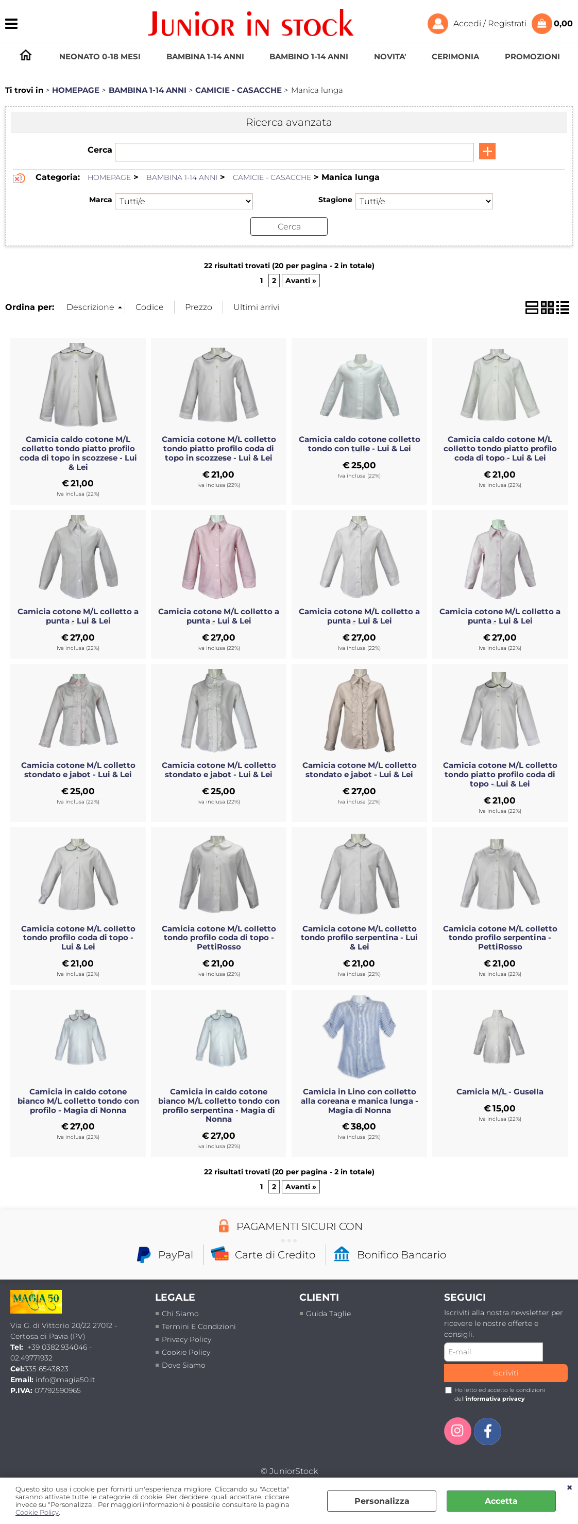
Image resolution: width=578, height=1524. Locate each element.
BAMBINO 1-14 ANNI (308, 56)
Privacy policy (186, 1338)
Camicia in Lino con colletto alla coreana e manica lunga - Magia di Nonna (359, 1101)
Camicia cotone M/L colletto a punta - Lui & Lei (78, 616)
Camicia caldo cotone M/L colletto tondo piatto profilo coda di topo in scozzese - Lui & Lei (78, 453)
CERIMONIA (455, 56)
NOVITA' (390, 56)
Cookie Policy (37, 1512)
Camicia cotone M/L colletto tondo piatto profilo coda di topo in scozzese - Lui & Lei (219, 449)
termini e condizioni (199, 1326)
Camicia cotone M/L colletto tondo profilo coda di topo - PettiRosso (219, 938)
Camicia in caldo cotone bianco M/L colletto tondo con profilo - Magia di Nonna (78, 1101)
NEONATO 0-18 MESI (100, 56)
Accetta (501, 1501)
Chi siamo (180, 1313)
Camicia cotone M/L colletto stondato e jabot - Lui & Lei (78, 770)
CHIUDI (569, 1488)
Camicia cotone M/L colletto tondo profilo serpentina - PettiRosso (500, 938)
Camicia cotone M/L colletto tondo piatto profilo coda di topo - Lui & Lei (500, 775)
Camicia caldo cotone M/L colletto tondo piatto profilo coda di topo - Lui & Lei (500, 449)
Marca (100, 199)
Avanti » (300, 280)
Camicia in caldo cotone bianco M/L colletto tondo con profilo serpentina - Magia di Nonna (219, 1105)
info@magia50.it (65, 1379)
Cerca (100, 150)
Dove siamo (184, 1364)
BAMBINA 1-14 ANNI (205, 56)
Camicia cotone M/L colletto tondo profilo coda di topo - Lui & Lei (78, 938)
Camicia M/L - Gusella (499, 1091)
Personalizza (382, 1501)
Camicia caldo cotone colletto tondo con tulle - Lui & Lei (359, 444)
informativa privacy (495, 1398)
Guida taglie (328, 1313)
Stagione (335, 199)
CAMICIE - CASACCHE (272, 177)
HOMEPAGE (25, 55)
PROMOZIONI (532, 56)
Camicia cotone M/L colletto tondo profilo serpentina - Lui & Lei (359, 938)
